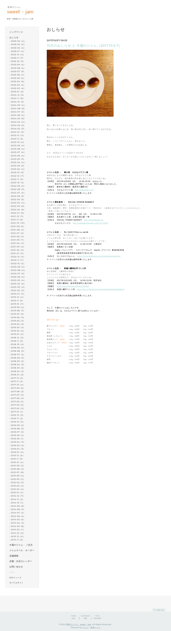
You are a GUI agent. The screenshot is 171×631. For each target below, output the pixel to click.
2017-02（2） (18, 408)
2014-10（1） (17, 503)
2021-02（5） (18, 250)
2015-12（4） (17, 455)
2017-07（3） (18, 395)
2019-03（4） (18, 327)
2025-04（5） (18, 81)
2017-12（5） (17, 378)
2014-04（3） (18, 523)
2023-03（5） (18, 166)
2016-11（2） (17, 418)
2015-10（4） (18, 462)
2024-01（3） (18, 132)
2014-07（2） (18, 513)
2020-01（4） (18, 294)
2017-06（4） (18, 398)
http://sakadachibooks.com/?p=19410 (90, 223)
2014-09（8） (18, 506)
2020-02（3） (18, 290)
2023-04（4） (18, 162)
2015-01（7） (17, 492)
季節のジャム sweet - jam (78, 624)
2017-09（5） (18, 388)
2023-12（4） (18, 135)
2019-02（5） (18, 331)
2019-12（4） (18, 297)
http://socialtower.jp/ (93, 220)
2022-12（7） (18, 176)
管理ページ (95, 627)
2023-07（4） (18, 152)
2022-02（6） (18, 209)
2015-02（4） (18, 489)
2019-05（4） (18, 321)
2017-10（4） (18, 385)
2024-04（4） (18, 122)
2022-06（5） (18, 196)
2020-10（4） (18, 263)
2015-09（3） (18, 465)
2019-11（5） (17, 300)
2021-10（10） (18, 223)
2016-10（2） (18, 422)
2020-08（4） (18, 270)
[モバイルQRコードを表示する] (23, 582)
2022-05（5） (18, 199)
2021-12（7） (17, 216)
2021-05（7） (18, 240)
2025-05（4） (18, 78)
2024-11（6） (18, 98)
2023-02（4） (18, 169)
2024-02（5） (18, 128)
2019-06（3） (18, 317)
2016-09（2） (18, 425)
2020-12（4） (18, 257)
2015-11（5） (17, 459)
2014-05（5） (18, 519)
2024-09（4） (18, 105)
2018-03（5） (18, 368)
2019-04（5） (18, 324)
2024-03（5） (18, 125)
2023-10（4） (18, 142)
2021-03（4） (18, 246)
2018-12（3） (18, 337)
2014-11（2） (17, 499)
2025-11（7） (17, 58)
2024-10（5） (18, 102)
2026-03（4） (18, 44)
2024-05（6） (18, 118)
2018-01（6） (18, 374)
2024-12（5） (18, 95)
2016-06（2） (18, 435)
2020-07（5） (18, 273)
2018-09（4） (18, 347)
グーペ (85, 627)
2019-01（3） (18, 334)
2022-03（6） (18, 206)
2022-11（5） (17, 179)
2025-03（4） (18, 85)
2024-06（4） (18, 115)
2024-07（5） (18, 112)
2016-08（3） (18, 428)
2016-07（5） (18, 432)
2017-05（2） (18, 401)
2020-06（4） (18, 277)
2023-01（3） (18, 172)
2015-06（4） (18, 475)
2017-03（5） (18, 405)
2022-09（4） (18, 186)
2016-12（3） (17, 415)
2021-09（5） (18, 226)
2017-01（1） (17, 412)
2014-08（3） (18, 509)
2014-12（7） (18, 496)
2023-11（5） (17, 139)
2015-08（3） (18, 469)
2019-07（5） (18, 314)
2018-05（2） (18, 361)
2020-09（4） (18, 267)
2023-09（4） (18, 145)
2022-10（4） (18, 182)
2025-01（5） (18, 91)
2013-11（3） (17, 540)
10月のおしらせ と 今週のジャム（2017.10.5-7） (84, 45)
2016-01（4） (18, 452)
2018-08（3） (18, 351)
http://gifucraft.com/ (84, 190)
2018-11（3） (17, 341)
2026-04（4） (18, 41)
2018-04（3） (18, 364)
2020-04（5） (18, 284)
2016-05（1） (17, 438)
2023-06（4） (18, 156)
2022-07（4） (18, 193)
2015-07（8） (18, 472)
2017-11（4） (17, 381)
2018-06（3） (18, 358)
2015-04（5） (18, 482)
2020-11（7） (18, 260)
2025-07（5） (18, 71)
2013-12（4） (18, 536)
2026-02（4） (18, 48)
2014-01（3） (18, 533)
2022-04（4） (18, 203)
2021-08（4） (18, 230)
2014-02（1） (18, 529)
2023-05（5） (18, 159)
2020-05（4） (18, 280)
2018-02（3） (18, 371)
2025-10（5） (18, 61)
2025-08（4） (18, 68)
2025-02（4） (18, 88)
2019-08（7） (18, 310)
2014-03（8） (18, 526)
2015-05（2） (18, 479)
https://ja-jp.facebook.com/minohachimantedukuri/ (101, 289)
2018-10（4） (18, 344)
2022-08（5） (18, 189)
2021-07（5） (18, 233)
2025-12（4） (18, 54)
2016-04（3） (18, 442)
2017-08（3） (18, 391)
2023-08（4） (18, 149)
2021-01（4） (18, 253)
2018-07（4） (18, 354)
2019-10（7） (18, 304)
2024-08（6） (18, 108)
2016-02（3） (18, 449)
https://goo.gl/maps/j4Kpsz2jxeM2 (73, 286)
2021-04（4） (18, 243)
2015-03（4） (18, 486)
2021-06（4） (18, 236)
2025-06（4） (18, 75)
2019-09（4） (18, 307)
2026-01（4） (18, 51)
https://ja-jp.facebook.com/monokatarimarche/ (99, 256)
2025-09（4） (18, 64)
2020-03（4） (18, 287)
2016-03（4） (18, 445)
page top (158, 609)
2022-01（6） (18, 213)
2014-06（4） (18, 516)
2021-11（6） (17, 219)
